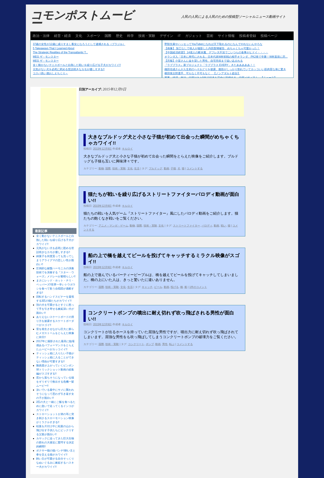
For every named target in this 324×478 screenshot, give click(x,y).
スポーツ (93, 36)
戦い (223, 225)
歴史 (119, 36)
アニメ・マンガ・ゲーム (113, 225)
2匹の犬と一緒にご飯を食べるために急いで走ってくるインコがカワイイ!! (56, 406)
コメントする (195, 168)
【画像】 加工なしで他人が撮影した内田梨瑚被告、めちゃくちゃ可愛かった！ (212, 48)
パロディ (207, 225)
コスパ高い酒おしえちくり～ (50, 73)
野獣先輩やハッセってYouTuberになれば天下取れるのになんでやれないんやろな (213, 44)
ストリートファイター (186, 225)
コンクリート (136, 344)
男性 (165, 344)
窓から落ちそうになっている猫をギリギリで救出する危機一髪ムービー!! (55, 381)
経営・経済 (62, 36)
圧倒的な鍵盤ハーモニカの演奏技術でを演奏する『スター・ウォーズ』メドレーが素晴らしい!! (56, 272)
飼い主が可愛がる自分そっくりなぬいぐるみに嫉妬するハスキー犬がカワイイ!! (55, 462)
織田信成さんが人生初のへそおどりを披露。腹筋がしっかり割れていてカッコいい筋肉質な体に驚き (225, 69)
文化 (78, 36)
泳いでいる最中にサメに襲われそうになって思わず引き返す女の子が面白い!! (55, 393)
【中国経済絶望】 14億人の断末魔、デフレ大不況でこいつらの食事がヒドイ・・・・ (216, 52)
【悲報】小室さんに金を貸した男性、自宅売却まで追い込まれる (203, 60)
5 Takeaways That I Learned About (53, 48)
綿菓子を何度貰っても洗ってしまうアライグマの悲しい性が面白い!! (55, 260)
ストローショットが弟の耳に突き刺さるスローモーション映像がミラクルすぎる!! (55, 418)
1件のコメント (198, 287)
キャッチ (147, 287)
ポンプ (150, 344)
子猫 (173, 168)
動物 (101, 168)
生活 (137, 168)
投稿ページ (269, 36)
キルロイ (127, 148)
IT (179, 36)
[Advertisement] (162, 106)
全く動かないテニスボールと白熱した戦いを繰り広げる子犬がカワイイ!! (77, 65)
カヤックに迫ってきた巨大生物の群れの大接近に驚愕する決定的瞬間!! (55, 442)
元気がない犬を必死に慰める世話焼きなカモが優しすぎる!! (69, 69)
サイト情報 (226, 36)
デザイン (166, 36)
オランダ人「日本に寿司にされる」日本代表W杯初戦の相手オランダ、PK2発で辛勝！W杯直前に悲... (226, 56)
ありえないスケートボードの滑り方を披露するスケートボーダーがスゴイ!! (55, 321)
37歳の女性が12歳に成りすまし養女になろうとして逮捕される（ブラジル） (79, 44)
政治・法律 (41, 36)
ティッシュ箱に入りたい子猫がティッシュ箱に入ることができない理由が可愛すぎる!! (55, 357)
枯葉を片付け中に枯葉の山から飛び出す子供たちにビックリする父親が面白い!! (55, 430)
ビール (158, 287)
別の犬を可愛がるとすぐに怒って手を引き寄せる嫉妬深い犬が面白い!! (55, 308)
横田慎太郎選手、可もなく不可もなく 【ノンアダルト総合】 (202, 73)
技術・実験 (146, 36)
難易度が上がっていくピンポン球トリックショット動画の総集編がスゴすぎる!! (55, 369)
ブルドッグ (155, 168)
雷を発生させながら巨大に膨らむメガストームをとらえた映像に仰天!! (55, 333)
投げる (175, 287)
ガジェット (193, 36)
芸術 (210, 36)
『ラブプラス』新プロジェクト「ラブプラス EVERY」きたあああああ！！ (209, 65)
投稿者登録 (247, 36)
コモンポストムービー (81, 19)
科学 (130, 36)
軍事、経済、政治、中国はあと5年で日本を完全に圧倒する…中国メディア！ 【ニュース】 (220, 77)
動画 (166, 168)
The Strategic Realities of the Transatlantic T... (60, 52)
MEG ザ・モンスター (46, 56)
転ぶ (172, 344)
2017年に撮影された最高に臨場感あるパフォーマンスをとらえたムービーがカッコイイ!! (55, 345)
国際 (108, 36)
